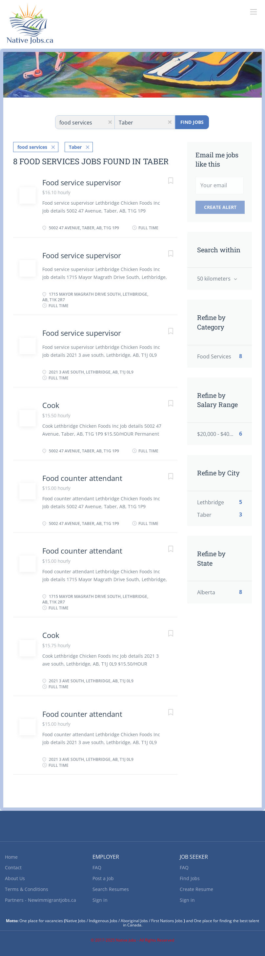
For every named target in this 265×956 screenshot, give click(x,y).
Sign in (100, 900)
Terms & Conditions (26, 889)
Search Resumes (110, 889)
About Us (15, 878)
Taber (75, 147)
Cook (50, 405)
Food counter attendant (82, 478)
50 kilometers (214, 278)
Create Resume (196, 889)
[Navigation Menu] (253, 11)
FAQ (96, 867)
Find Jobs (192, 122)
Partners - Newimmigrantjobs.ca (40, 900)
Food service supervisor (81, 182)
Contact (13, 867)
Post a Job (103, 878)
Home (11, 857)
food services (32, 147)
